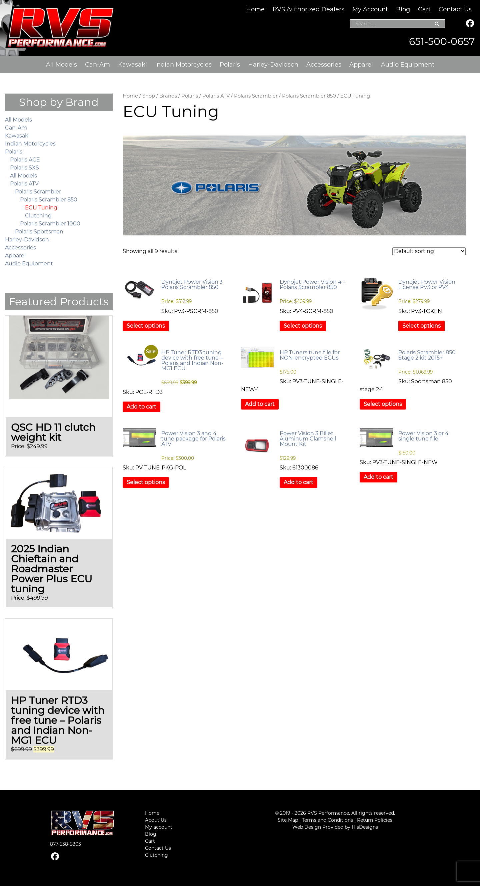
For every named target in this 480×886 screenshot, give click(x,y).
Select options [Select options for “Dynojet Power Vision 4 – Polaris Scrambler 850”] (303, 326)
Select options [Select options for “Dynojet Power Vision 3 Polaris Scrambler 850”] (146, 326)
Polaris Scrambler (256, 96)
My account (158, 827)
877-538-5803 (65, 844)
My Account (370, 9)
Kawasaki (132, 64)
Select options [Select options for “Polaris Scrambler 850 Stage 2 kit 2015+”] (383, 404)
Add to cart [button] (141, 407)
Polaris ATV (216, 96)
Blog (403, 9)
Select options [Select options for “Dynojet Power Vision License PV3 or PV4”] (421, 326)
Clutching (38, 215)
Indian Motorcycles (183, 64)
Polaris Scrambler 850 (309, 96)
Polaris (230, 64)
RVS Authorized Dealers (308, 9)
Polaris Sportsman (39, 231)
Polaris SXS (24, 167)
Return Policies (374, 820)
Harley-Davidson (273, 64)
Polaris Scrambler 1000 (50, 223)
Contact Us (455, 9)
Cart (424, 9)
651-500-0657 (442, 41)
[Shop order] (429, 251)
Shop (148, 96)
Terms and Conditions (327, 820)
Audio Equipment (407, 64)
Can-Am (97, 64)
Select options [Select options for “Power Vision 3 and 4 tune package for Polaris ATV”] (146, 482)
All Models (61, 64)
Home (255, 9)
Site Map (288, 820)
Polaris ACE (25, 159)
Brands (168, 96)
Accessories (323, 64)
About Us (156, 820)
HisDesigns (365, 827)
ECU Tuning (41, 207)
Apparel (361, 64)
